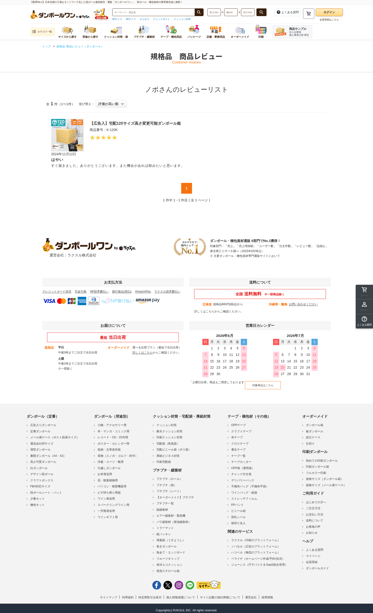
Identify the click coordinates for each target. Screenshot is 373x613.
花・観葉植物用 (108, 476)
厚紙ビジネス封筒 (168, 452)
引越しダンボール (109, 464)
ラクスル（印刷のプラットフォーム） (255, 536)
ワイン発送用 (106, 495)
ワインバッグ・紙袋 (244, 489)
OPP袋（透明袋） (243, 464)
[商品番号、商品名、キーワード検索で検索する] (199, 12)
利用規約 (128, 593)
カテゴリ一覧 (42, 32)
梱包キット (37, 501)
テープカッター (241, 458)
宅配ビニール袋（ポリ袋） (173, 446)
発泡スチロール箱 (168, 567)
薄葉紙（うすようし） (170, 536)
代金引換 (80, 291)
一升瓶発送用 (106, 507)
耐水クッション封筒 (169, 427)
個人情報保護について (180, 593)
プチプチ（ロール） (169, 475)
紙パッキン (163, 530)
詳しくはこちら (204, 311)
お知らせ (311, 529)
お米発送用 (105, 470)
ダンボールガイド (317, 564)
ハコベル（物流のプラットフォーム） (255, 549)
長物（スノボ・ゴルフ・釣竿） (118, 452)
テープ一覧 (238, 452)
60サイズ (117, 19)
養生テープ (238, 446)
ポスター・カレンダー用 (113, 440)
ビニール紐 (238, 507)
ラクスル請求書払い (167, 291)
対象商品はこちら (259, 382)
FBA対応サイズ (40, 482)
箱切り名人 (238, 519)
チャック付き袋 (241, 470)
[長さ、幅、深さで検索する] (261, 12)
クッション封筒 (182, 19)
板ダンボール (314, 427)
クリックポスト (161, 19)
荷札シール (238, 513)
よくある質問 (314, 546)
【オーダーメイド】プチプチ (175, 493)
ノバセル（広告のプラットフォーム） (255, 543)
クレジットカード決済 (56, 291)
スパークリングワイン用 (113, 501)
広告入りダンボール (43, 421)
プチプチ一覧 (165, 500)
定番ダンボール (40, 427)
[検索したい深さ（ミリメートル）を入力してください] (248, 12)
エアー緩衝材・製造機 (170, 512)
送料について (314, 517)
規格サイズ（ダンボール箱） (324, 475)
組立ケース (313, 433)
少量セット (37, 495)
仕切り (310, 440)
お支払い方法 (314, 511)
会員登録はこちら (329, 19)
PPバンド (237, 501)
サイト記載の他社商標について (220, 593)
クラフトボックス (41, 476)
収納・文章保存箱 (109, 446)
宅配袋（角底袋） (168, 440)
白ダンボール (39, 464)
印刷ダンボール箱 (317, 463)
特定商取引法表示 (150, 593)
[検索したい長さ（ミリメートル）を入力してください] (214, 12)
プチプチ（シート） (169, 487)
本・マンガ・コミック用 (113, 427)
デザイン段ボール (41, 470)
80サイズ (131, 19)
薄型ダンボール (40, 446)
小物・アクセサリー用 (112, 421)
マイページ (313, 552)
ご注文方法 (313, 504)
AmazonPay (143, 291)
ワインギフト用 (108, 513)
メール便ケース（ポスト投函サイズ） (54, 433)
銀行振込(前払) (121, 291)
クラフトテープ (241, 427)
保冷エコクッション (169, 561)
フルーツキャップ (168, 555)
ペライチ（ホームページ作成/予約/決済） (258, 555)
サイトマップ (108, 593)
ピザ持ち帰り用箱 (109, 489)
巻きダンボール (166, 543)
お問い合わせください (303, 304)
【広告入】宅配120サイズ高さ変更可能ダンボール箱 (146, 123)
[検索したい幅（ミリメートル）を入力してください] (231, 12)
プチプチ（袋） (166, 481)
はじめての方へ (316, 498)
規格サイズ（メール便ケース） (326, 481)
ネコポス (144, 19)
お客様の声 (313, 523)
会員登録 (311, 558)
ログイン (329, 12)
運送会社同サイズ (41, 440)
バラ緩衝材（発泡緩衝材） (173, 518)
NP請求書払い (99, 291)
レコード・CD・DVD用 (113, 433)
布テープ (237, 433)
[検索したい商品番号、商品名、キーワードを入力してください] (153, 12)
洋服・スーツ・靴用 (111, 458)
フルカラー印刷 (316, 469)
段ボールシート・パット (46, 489)
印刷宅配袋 (163, 458)
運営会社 (251, 593)
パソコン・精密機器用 (112, 482)
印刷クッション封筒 (169, 433)
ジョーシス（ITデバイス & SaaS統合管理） (259, 561)
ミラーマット (165, 524)
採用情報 (267, 593)
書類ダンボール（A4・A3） (48, 452)
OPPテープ (238, 421)
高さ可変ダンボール (43, 458)
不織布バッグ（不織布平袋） (250, 482)
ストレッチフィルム (244, 495)
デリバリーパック (242, 476)
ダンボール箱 (314, 421)
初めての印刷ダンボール (322, 457)
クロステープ (240, 440)
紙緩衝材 (162, 506)
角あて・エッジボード (170, 549)
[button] (364, 321)
